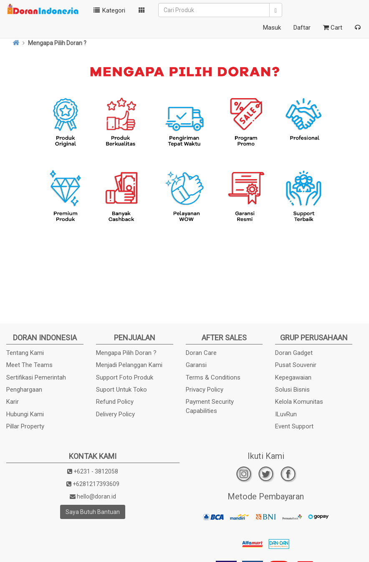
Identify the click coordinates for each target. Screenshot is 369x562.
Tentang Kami (25, 353)
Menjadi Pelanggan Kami (129, 365)
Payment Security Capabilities (210, 406)
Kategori (108, 10)
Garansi (196, 365)
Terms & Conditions (213, 377)
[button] (141, 10)
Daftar (302, 27)
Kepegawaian (293, 377)
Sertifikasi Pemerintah (36, 377)
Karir (12, 401)
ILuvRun (286, 414)
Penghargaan (24, 389)
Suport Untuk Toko (121, 389)
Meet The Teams (29, 365)
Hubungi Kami (25, 414)
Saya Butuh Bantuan (93, 512)
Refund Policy (115, 401)
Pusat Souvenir (295, 365)
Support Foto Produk (124, 377)
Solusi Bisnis (292, 389)
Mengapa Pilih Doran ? (126, 353)
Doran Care (201, 353)
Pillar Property (25, 426)
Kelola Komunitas (299, 401)
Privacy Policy (204, 389)
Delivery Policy (115, 414)
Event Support (294, 426)
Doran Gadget (294, 353)
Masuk (272, 27)
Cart (332, 27)
